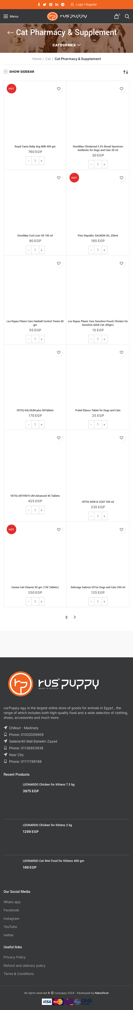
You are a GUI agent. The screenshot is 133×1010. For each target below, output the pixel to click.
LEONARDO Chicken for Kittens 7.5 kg (49, 784)
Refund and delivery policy (25, 965)
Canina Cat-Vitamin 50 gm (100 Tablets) (35, 587)
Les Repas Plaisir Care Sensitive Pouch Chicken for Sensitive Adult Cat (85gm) (98, 323)
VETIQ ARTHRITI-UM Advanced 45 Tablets (35, 496)
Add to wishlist (58, 89)
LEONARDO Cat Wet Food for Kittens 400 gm (53, 861)
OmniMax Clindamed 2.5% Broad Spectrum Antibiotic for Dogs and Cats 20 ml (98, 148)
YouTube (10, 927)
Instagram (11, 918)
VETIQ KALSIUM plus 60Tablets (35, 410)
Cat (48, 59)
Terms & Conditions (19, 974)
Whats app (12, 902)
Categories (63, 45)
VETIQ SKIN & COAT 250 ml (98, 502)
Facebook (11, 910)
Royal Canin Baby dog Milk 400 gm (35, 146)
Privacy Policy (15, 957)
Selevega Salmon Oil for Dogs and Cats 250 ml (97, 587)
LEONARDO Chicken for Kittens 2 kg (47, 825)
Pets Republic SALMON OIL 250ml (98, 235)
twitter (9, 935)
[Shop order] (125, 72)
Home (36, 59)
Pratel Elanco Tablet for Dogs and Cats (98, 410)
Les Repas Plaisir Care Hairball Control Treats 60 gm (35, 323)
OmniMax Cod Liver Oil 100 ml (35, 235)
